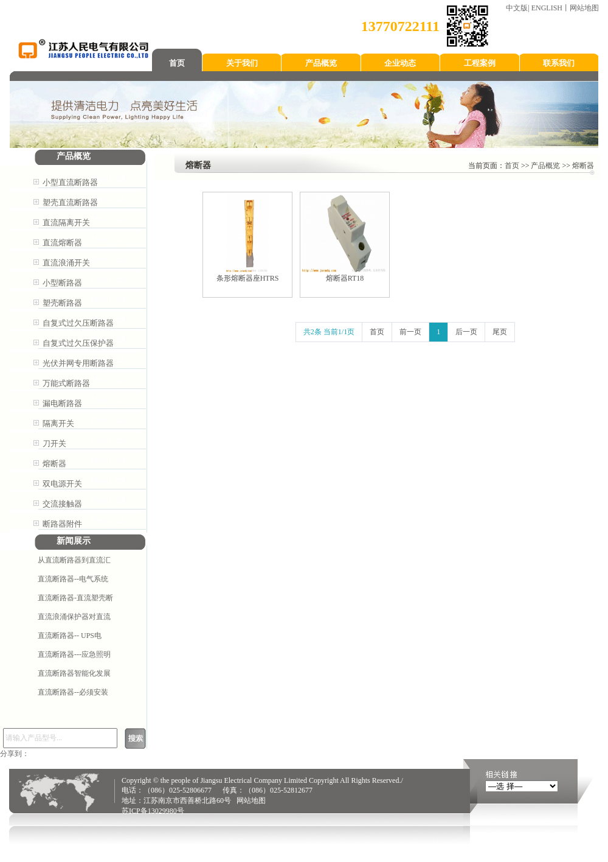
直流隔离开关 (66, 222)
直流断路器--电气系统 (73, 579)
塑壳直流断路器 (70, 202)
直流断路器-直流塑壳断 (75, 598)
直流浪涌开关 (66, 262)
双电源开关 (62, 483)
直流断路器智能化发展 (74, 673)
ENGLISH (546, 8)
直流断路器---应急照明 (74, 654)
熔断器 (54, 463)
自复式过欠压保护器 (78, 343)
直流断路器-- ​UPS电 (70, 635)
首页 (177, 63)
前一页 (410, 332)
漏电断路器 (62, 403)
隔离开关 (58, 423)
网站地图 (584, 8)
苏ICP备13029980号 (153, 811)
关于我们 (242, 63)
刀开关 (54, 443)
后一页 (466, 332)
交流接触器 (62, 503)
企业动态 (400, 63)
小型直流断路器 (70, 182)
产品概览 (321, 63)
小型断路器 (62, 282)
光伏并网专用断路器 (78, 363)
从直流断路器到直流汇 (74, 560)
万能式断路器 (66, 383)
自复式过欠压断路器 (78, 323)
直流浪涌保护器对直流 (74, 616)
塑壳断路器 (62, 302)
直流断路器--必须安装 (73, 692)
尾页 (499, 332)
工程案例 (480, 63)
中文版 (517, 8)
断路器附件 (62, 523)
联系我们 (559, 63)
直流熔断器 (62, 242)
